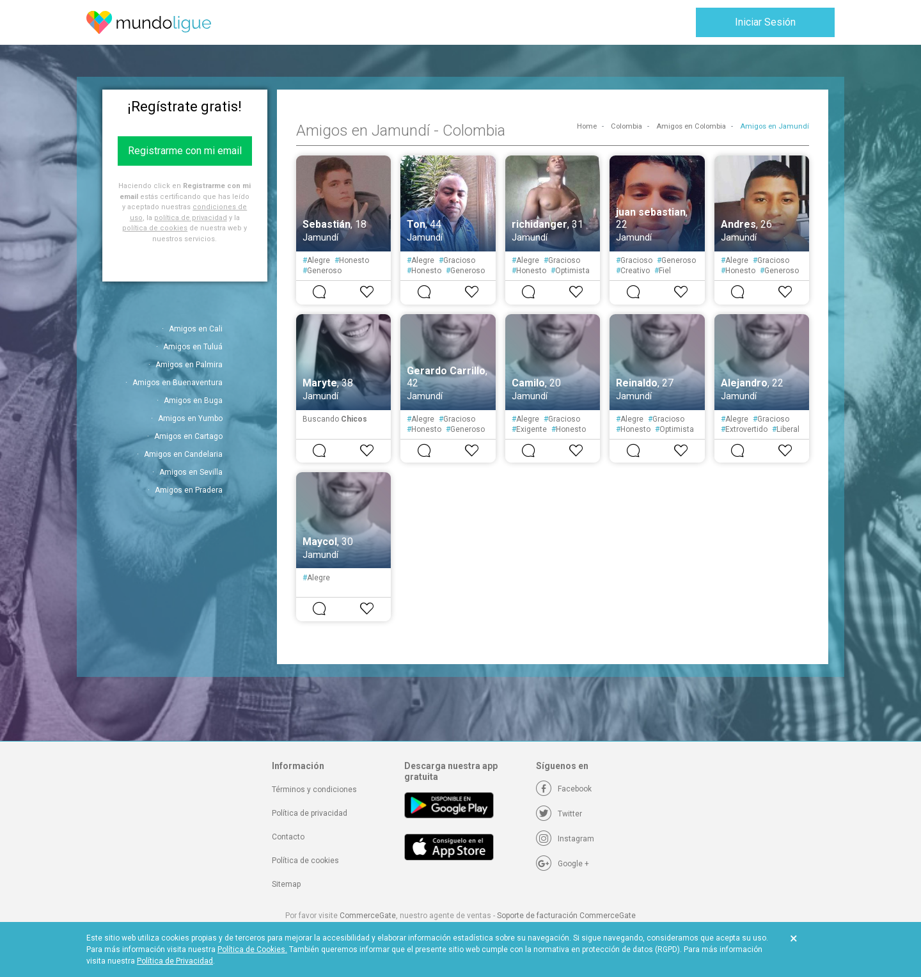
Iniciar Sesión (765, 22)
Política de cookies (305, 860)
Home (587, 126)
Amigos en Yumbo (190, 418)
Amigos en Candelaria (183, 454)
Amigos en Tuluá (193, 346)
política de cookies (154, 228)
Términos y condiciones (314, 789)
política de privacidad (190, 218)
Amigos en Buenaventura (177, 382)
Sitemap (286, 884)
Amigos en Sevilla (191, 472)
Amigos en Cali (196, 328)
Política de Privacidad (175, 961)
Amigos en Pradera (189, 490)
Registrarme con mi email (185, 151)
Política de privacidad (309, 813)
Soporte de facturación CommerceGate (566, 915)
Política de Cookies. (252, 949)
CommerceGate (368, 915)
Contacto (288, 836)
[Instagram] (565, 838)
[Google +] (562, 863)
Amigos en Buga (193, 400)
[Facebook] (564, 789)
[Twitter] (559, 814)
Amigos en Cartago (188, 436)
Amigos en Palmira (189, 364)
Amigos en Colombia (691, 126)
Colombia (626, 126)
